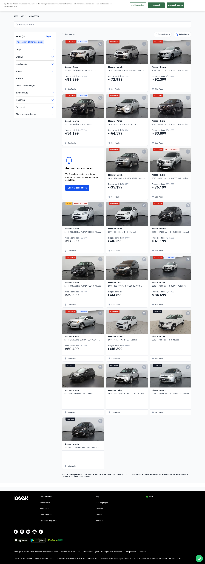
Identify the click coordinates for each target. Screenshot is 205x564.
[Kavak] (21, 5)
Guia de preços (102, 503)
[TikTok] (41, 532)
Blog (97, 497)
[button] (30, 42)
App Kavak (44, 509)
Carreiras (99, 509)
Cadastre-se (183, 5)
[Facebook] (16, 532)
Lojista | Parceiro (111, 5)
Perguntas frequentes (48, 521)
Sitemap (142, 552)
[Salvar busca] (163, 34)
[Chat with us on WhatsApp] (199, 558)
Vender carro (94, 5)
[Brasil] (164, 6)
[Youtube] (28, 532)
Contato (99, 515)
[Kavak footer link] (21, 509)
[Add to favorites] (100, 44)
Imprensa (99, 521)
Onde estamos (46, 515)
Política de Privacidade (70, 552)
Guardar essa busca (77, 188)
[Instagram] (22, 532)
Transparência (130, 552)
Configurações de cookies (111, 552)
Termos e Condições (90, 552)
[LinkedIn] (34, 532)
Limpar (48, 36)
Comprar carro (77, 5)
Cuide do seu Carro (132, 5)
